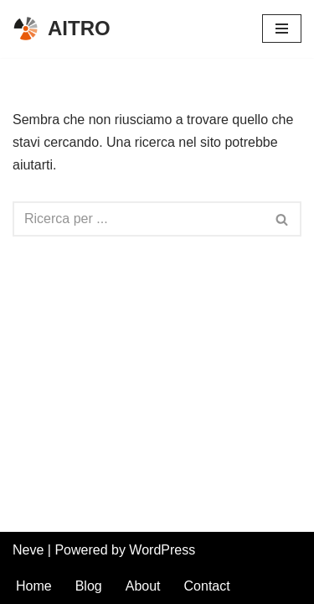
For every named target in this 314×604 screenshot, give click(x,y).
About (143, 586)
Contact (207, 586)
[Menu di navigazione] (281, 28)
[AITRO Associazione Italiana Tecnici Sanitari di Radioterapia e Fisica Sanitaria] (62, 29)
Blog (88, 586)
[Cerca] (138, 219)
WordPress (162, 550)
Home (34, 586)
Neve (28, 550)
